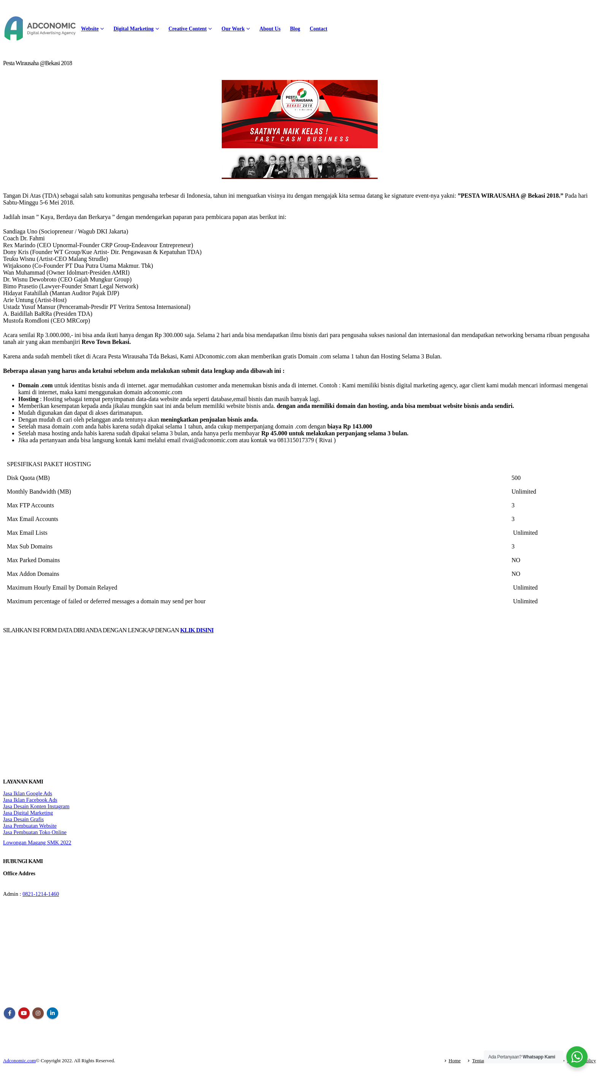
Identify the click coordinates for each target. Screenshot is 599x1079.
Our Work (233, 29)
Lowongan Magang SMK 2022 (37, 842)
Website (90, 29)
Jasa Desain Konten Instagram (36, 806)
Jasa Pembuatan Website (30, 826)
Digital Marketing (133, 29)
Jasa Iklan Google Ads (27, 793)
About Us (269, 29)
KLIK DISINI (197, 630)
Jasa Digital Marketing (28, 813)
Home (455, 1060)
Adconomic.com (19, 1060)
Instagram (38, 1013)
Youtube (24, 1013)
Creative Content (187, 29)
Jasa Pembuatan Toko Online (35, 832)
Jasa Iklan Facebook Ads (30, 800)
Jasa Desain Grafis (23, 819)
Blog (295, 29)
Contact (318, 29)
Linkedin (52, 1013)
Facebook (9, 1013)
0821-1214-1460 (40, 894)
